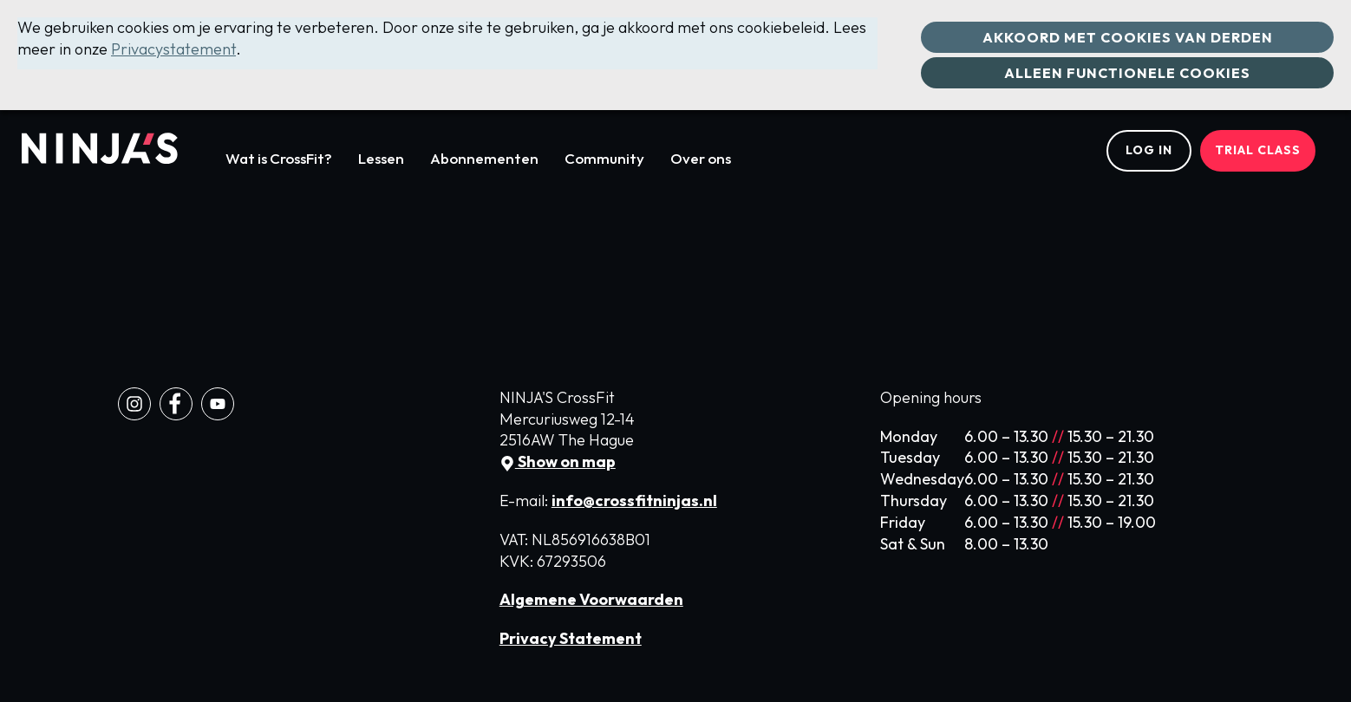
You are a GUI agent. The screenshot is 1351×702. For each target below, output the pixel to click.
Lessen (381, 158)
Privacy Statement (570, 638)
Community (604, 158)
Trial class (1258, 150)
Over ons (700, 158)
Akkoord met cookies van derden (1127, 37)
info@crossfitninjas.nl (634, 500)
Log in (1149, 150)
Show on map (557, 461)
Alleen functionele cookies (1127, 72)
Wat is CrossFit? (278, 158)
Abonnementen (484, 158)
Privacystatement (173, 49)
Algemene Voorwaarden (591, 599)
